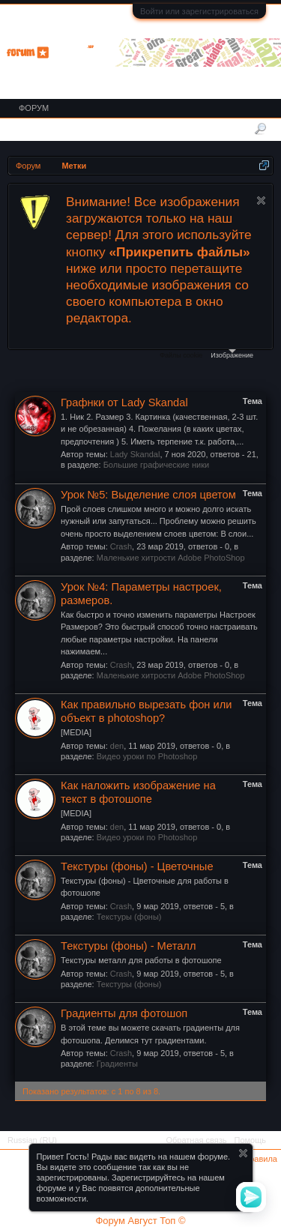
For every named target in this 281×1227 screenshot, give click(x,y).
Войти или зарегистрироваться (199, 11)
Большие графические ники (156, 464)
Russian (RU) (32, 1140)
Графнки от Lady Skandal (124, 403)
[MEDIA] (76, 732)
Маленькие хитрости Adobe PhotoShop (171, 557)
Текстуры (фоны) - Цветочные (137, 866)
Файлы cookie (181, 355)
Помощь (251, 1140)
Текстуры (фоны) (129, 916)
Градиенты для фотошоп (124, 1013)
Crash (121, 546)
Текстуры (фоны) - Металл (128, 946)
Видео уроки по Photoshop (147, 756)
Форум (34, 107)
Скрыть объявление (261, 200)
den (117, 745)
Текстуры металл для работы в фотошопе (141, 960)
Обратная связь (196, 1140)
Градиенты (117, 1063)
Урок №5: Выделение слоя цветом (148, 495)
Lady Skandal (135, 454)
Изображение (232, 354)
